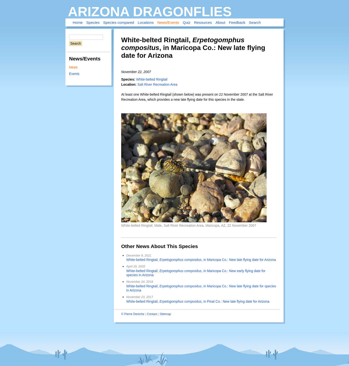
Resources (203, 22)
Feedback (237, 22)
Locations (146, 22)
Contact (152, 314)
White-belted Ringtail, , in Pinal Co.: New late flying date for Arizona (198, 301)
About (220, 22)
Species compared (118, 22)
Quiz (186, 22)
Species (93, 22)
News (73, 67)
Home (78, 22)
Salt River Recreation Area (157, 84)
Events (74, 74)
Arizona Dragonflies (150, 11)
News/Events (168, 22)
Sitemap (165, 314)
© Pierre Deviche (132, 314)
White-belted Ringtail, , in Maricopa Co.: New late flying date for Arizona (201, 260)
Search (255, 22)
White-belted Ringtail (151, 79)
